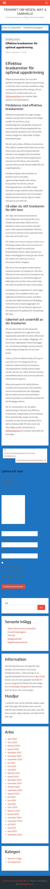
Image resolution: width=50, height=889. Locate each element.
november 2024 (15, 783)
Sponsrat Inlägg (13, 39)
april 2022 (12, 831)
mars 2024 (12, 807)
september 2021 (15, 834)
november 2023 (15, 817)
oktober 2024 (14, 786)
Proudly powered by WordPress (16, 881)
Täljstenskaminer (13, 96)
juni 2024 (12, 800)
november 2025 (15, 756)
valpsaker (26, 713)
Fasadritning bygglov (35, 27)
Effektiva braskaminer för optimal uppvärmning (19, 454)
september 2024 (15, 790)
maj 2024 (12, 804)
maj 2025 (12, 769)
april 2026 (12, 739)
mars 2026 (12, 742)
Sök (6, 603)
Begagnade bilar (15, 639)
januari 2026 (13, 749)
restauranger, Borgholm (18, 686)
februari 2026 (14, 745)
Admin (8, 52)
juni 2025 (12, 766)
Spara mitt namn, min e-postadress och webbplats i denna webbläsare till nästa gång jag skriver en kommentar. (12, 573)
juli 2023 (11, 824)
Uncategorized (14, 862)
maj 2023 (12, 828)
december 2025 (14, 752)
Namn (4, 529)
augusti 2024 (13, 793)
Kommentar (7, 493)
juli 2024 (11, 797)
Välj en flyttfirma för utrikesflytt (22, 628)
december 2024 (14, 780)
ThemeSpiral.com (26, 884)
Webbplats (6, 551)
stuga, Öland (39, 676)
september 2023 (15, 821)
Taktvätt (11, 635)
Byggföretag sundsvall (17, 642)
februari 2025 (14, 773)
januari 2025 (13, 776)
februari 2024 (14, 810)
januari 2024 (13, 814)
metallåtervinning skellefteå (30, 460)
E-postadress (7, 540)
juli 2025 (11, 763)
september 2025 (15, 759)
